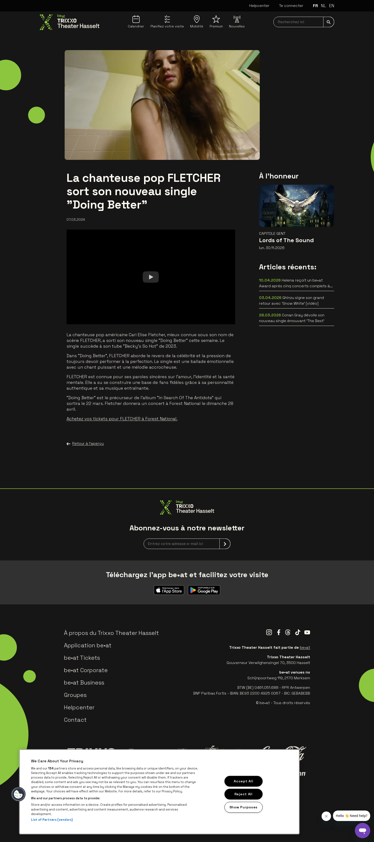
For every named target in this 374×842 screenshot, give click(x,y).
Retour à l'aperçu (85, 443)
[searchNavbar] (303, 22)
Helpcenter (259, 5)
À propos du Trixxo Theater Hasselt (111, 633)
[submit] (328, 22)
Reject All (243, 794)
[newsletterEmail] (187, 544)
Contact (75, 719)
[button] (18, 794)
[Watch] (151, 276)
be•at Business (84, 682)
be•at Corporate (86, 670)
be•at (305, 647)
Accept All (243, 781)
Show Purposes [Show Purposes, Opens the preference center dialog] (243, 807)
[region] (159, 791)
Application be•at (87, 645)
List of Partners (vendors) (52, 820)
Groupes (75, 695)
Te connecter (291, 5)
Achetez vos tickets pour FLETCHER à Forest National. (122, 418)
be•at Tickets (82, 657)
